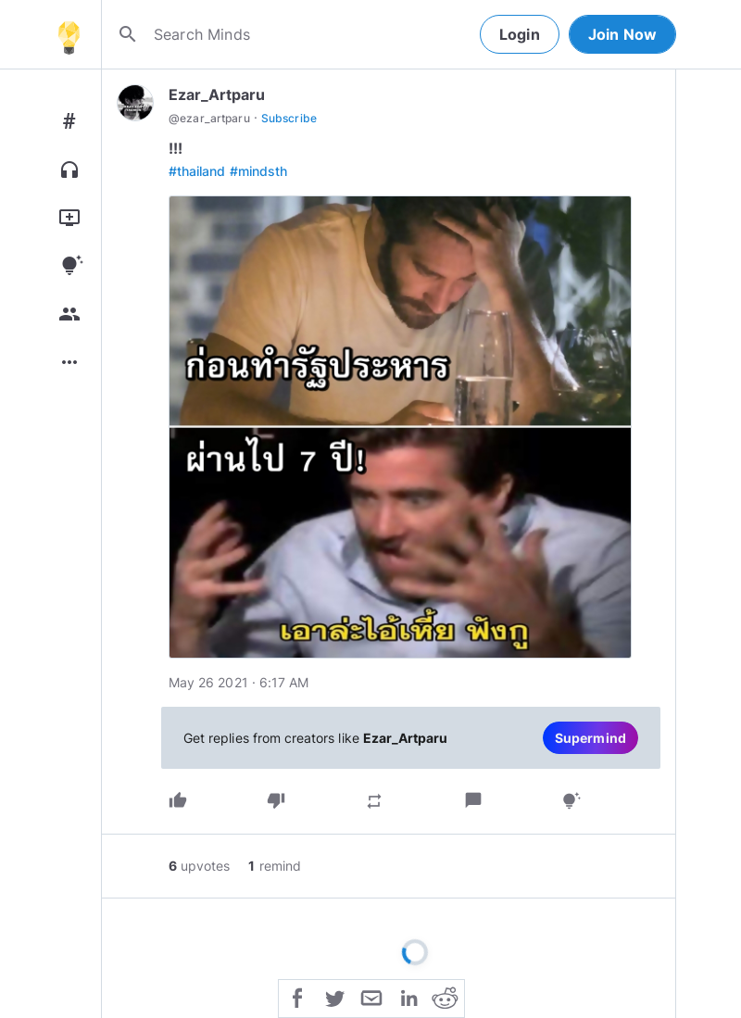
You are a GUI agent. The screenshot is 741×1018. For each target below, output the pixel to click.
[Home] (68, 34)
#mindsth (258, 171)
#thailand (197, 171)
